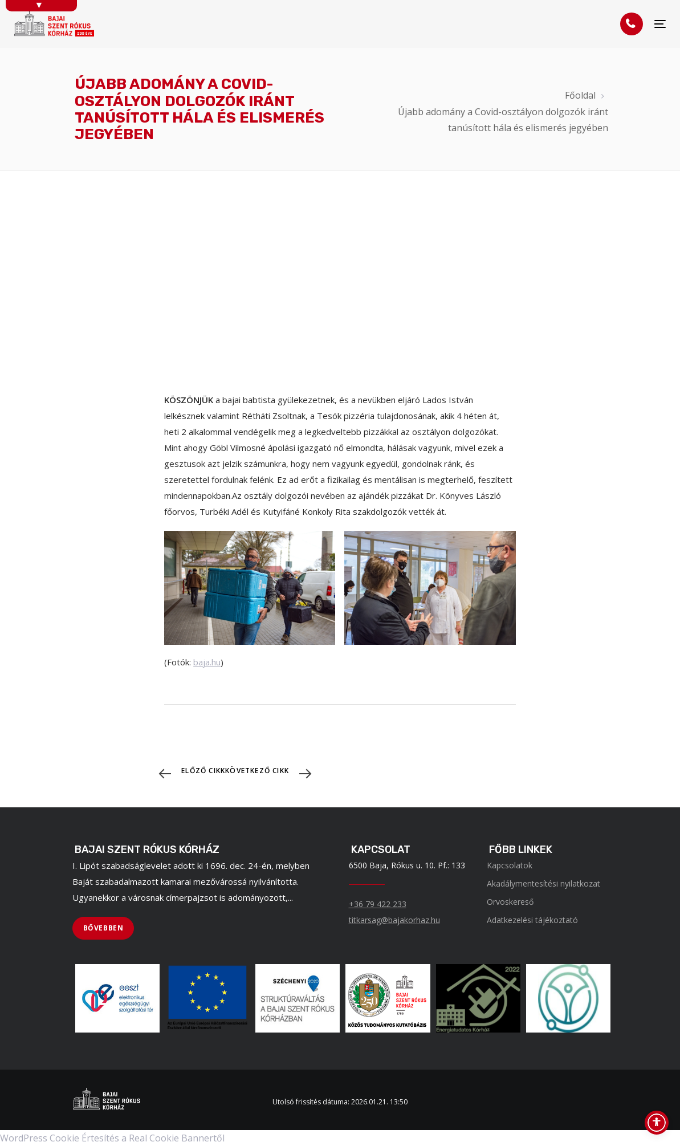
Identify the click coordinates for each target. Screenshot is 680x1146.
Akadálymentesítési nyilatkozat (543, 883)
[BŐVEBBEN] (103, 928)
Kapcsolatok (509, 865)
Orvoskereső (510, 901)
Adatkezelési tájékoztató (532, 920)
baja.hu (207, 662)
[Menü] (660, 24)
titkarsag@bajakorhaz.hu (394, 920)
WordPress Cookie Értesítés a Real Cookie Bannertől (112, 1138)
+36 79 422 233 (377, 904)
